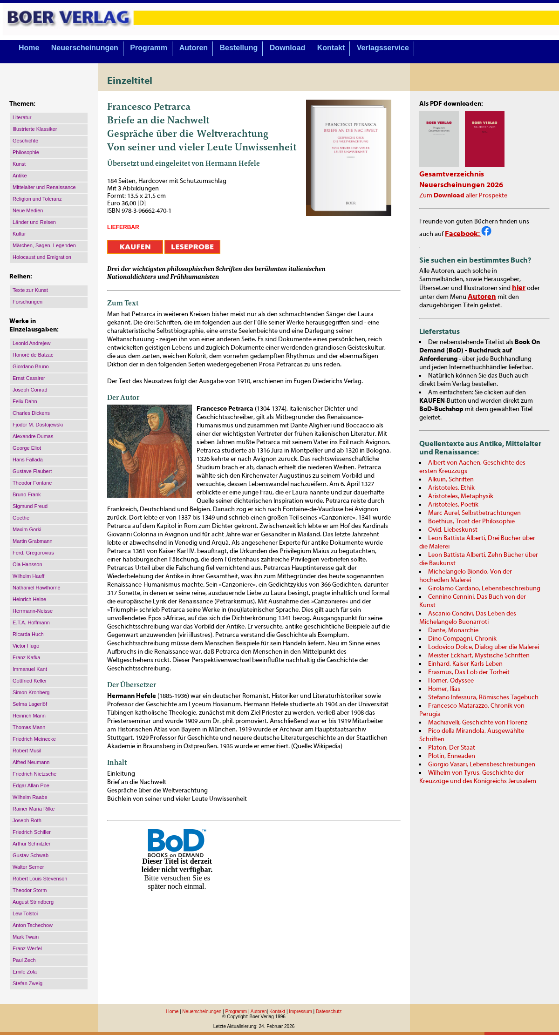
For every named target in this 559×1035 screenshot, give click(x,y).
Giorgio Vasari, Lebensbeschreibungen (481, 764)
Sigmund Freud (30, 506)
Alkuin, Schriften (451, 479)
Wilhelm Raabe (30, 797)
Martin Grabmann (33, 541)
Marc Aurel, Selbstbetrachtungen (474, 513)
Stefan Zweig (27, 983)
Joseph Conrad (30, 389)
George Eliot (27, 448)
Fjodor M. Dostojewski (38, 424)
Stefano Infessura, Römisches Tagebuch (483, 697)
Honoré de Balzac (33, 355)
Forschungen (27, 301)
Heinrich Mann (29, 715)
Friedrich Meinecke (34, 739)
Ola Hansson (27, 564)
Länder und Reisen (34, 222)
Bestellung (239, 48)
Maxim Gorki (27, 529)
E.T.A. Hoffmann (31, 622)
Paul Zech (24, 960)
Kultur (19, 234)
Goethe (21, 518)
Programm (148, 48)
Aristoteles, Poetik (453, 504)
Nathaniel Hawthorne (37, 587)
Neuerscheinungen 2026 (461, 185)
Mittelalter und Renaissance (44, 187)
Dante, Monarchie (453, 630)
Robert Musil (27, 750)
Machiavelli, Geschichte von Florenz (477, 722)
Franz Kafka (26, 657)
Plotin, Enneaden (451, 756)
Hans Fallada (28, 459)
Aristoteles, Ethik (451, 488)
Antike (20, 175)
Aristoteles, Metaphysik (460, 496)
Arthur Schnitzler (31, 843)
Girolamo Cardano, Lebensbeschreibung (484, 588)
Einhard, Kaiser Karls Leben (465, 664)
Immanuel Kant (30, 669)
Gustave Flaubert (32, 471)
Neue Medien (28, 210)
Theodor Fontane (32, 483)
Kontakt (331, 48)
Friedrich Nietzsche (34, 774)
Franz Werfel (27, 948)
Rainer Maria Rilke (34, 809)
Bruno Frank (27, 494)
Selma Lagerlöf (30, 704)
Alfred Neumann (31, 762)
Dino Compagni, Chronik (462, 639)
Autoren (193, 48)
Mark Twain (26, 937)
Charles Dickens (31, 413)
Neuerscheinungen (84, 48)
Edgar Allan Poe (31, 785)
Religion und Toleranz (37, 199)
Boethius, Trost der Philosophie (471, 521)
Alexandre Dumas (33, 436)
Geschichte (25, 140)
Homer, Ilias (444, 689)
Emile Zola (25, 971)
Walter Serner (28, 867)
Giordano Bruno (31, 366)
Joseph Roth (27, 820)
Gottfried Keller (30, 680)
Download (287, 48)
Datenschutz (329, 1011)
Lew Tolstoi (25, 913)
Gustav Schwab (30, 855)
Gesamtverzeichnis (451, 174)
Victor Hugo (26, 646)
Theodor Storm (30, 890)
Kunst (19, 164)
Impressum (300, 1011)
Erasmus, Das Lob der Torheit (469, 672)
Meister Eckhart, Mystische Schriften (479, 655)
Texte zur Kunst (30, 290)
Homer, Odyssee (451, 680)
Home (29, 48)
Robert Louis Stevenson (40, 878)
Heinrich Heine (29, 599)
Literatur (22, 117)
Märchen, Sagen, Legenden (44, 245)
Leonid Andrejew (31, 343)
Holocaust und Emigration (42, 257)
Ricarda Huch (28, 634)
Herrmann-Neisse (33, 611)
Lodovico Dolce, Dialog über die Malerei (483, 647)
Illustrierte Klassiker (35, 129)
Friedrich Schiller (32, 832)
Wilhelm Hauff (28, 576)
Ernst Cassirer (29, 378)
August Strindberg (33, 902)
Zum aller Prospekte (463, 195)
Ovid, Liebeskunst (452, 530)
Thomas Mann (29, 727)
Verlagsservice (383, 48)
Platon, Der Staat (451, 747)
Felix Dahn (25, 401)
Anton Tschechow (33, 925)
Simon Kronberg (31, 692)
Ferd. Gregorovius (33, 552)
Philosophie (26, 152)
